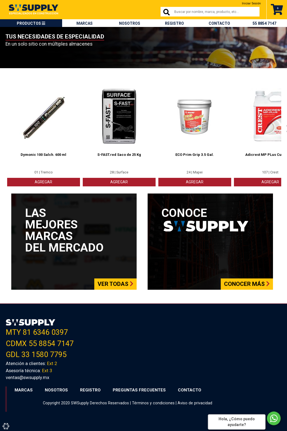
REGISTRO (174, 23)
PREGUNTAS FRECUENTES (139, 390)
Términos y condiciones (153, 403)
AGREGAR (43, 182)
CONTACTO (219, 23)
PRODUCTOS (31, 23)
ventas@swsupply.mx (27, 377)
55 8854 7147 (264, 23)
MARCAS (84, 23)
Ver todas (115, 284)
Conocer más (247, 284)
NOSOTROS (129, 23)
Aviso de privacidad (195, 403)
